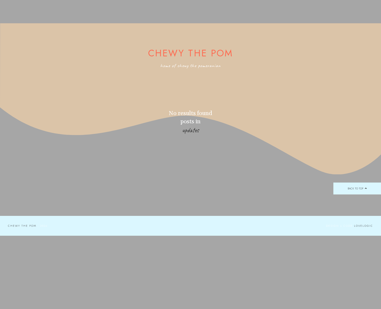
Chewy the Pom (190, 53)
